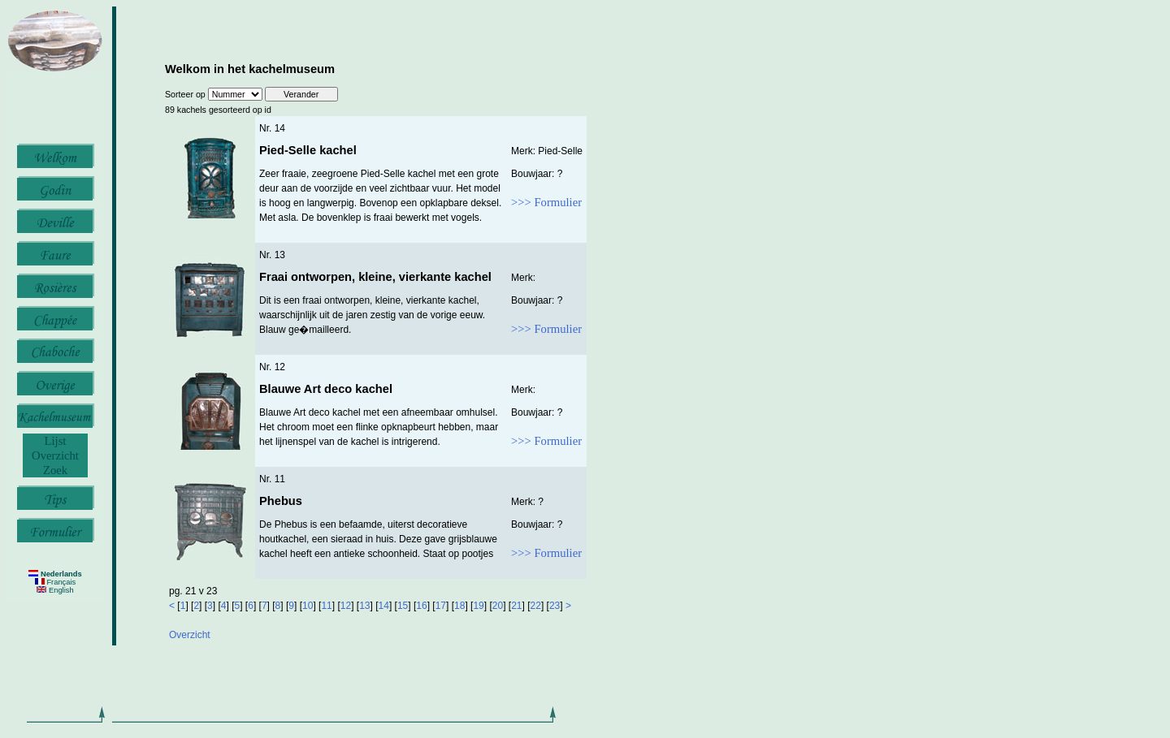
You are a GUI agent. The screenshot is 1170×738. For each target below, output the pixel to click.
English (55, 590)
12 (345, 605)
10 (307, 605)
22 (536, 605)
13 (364, 605)
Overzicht (55, 455)
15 (402, 605)
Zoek (55, 470)
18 (459, 605)
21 (516, 605)
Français (55, 582)
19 (478, 605)
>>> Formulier (546, 202)
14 (384, 605)
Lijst (56, 440)
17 (441, 605)
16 (421, 605)
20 (497, 605)
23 (554, 605)
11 (326, 605)
